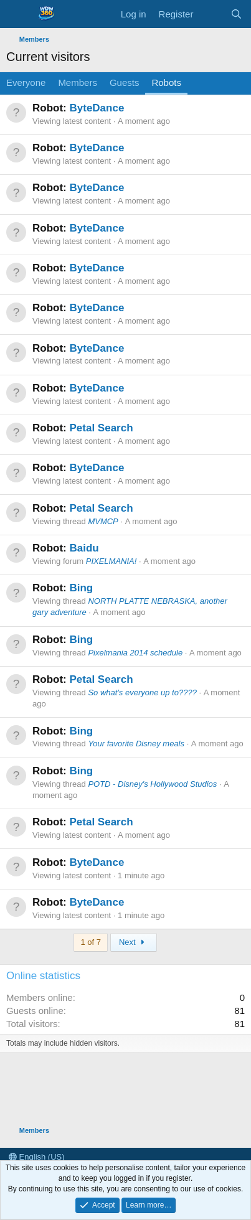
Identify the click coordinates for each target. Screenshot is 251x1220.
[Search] (236, 14)
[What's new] (211, 14)
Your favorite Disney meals (136, 743)
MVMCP (103, 521)
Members (77, 82)
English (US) (37, 1156)
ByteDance (96, 108)
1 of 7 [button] (90, 942)
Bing (81, 588)
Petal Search (101, 428)
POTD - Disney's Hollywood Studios (152, 784)
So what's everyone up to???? (142, 692)
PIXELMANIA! (111, 561)
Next (133, 942)
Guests (125, 82)
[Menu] (17, 14)
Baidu (83, 548)
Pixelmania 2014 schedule (135, 652)
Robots (166, 82)
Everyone (25, 82)
